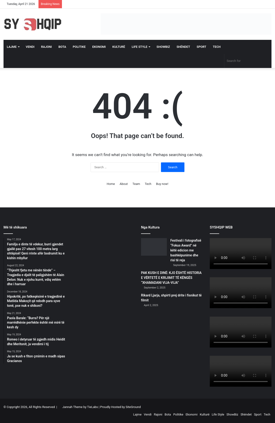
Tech (217, 47)
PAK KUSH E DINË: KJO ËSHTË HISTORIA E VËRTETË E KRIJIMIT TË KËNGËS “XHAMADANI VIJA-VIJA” (171, 277)
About (124, 184)
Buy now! (162, 184)
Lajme (12, 47)
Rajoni (46, 47)
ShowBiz (163, 47)
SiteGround (133, 407)
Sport (201, 47)
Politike (79, 47)
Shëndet (183, 47)
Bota (62, 47)
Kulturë (118, 47)
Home (111, 184)
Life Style (139, 47)
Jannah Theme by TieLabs (80, 407)
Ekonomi (99, 47)
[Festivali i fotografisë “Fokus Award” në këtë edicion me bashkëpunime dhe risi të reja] (154, 247)
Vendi (30, 47)
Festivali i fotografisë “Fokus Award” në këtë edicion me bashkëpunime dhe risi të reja (185, 250)
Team (136, 184)
